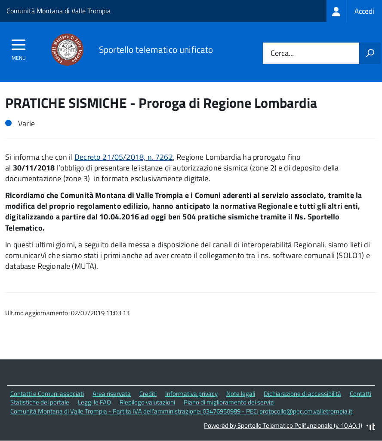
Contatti (360, 393)
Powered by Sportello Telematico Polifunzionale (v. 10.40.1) (283, 425)
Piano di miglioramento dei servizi (229, 402)
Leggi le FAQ (94, 402)
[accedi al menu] (19, 48)
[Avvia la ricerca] (370, 53)
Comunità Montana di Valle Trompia (58, 11)
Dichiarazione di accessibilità (302, 393)
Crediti (148, 393)
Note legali (240, 393)
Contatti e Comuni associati (47, 393)
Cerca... (282, 53)
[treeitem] (354, 11)
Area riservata (111, 393)
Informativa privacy (191, 393)
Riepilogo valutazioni (147, 402)
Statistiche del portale (39, 402)
